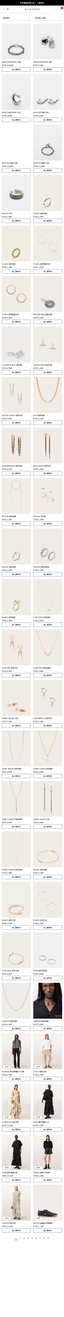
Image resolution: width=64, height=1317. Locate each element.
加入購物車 (16, 69)
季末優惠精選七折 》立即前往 (32, 2)
